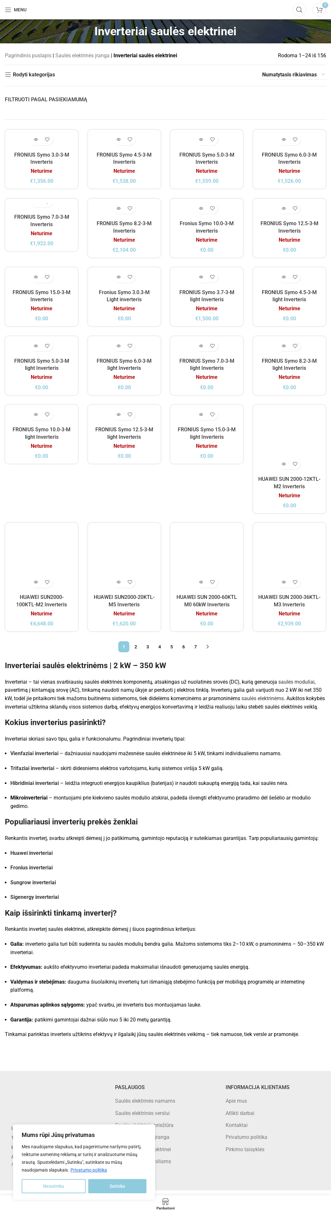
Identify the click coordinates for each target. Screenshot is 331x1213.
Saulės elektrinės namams (145, 1106)
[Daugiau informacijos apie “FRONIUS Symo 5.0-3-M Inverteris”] (201, 140)
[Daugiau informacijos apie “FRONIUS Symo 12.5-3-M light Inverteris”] (118, 420)
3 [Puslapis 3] (147, 651)
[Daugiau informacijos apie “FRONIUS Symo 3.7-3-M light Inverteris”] (201, 280)
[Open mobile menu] (16, 9)
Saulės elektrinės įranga (82, 55)
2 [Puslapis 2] (135, 651)
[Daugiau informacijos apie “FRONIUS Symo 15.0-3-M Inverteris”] (35, 280)
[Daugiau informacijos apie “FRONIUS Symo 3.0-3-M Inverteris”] (35, 140)
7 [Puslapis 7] (195, 651)
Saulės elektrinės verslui (142, 1118)
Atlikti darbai (240, 1118)
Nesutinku (53, 1186)
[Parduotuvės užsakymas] (294, 75)
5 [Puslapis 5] (171, 651)
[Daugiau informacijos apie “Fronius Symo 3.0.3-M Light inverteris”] (118, 280)
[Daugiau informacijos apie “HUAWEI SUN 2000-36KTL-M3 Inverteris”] (284, 587)
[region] (84, 1162)
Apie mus (236, 1106)
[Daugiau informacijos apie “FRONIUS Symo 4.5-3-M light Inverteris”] (284, 280)
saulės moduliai (296, 687)
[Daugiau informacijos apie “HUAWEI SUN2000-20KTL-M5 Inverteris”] (118, 587)
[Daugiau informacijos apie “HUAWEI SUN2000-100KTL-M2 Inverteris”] (35, 587)
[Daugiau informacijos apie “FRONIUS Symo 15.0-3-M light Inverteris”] (201, 420)
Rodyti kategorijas (34, 75)
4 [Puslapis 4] (159, 651)
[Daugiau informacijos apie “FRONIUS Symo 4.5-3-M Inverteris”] (118, 140)
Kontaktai (237, 1130)
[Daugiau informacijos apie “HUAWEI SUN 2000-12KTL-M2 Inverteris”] (284, 468)
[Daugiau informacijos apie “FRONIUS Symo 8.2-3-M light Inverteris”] (284, 350)
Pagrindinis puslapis (28, 55)
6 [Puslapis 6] (183, 651)
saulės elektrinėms (262, 703)
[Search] (299, 9)
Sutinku (117, 1186)
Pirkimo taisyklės (245, 1154)
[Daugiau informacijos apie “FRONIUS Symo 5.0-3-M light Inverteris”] (35, 350)
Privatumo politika (88, 1170)
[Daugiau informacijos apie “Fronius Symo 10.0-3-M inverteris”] (201, 210)
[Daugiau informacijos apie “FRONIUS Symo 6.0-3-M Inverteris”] (284, 140)
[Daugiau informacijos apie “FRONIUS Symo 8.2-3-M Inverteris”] (118, 210)
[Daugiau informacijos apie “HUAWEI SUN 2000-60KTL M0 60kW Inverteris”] (201, 587)
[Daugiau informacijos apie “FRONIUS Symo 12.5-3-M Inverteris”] (284, 210)
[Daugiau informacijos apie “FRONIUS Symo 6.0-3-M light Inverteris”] (118, 350)
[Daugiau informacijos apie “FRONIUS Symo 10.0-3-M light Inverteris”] (35, 420)
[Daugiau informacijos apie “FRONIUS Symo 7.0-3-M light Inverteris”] (201, 350)
